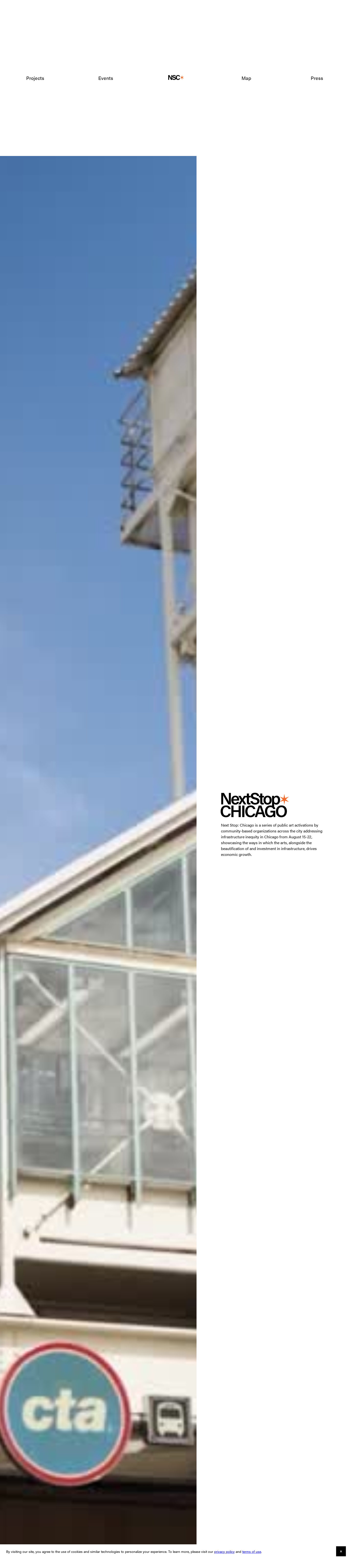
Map (246, 77)
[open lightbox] (98, 826)
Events (105, 77)
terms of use (251, 1551)
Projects (35, 77)
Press (317, 77)
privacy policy (224, 1551)
